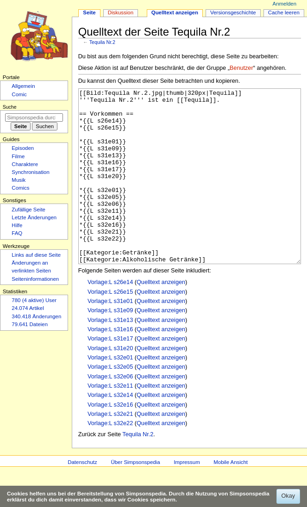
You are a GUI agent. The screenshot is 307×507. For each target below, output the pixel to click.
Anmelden (285, 3)
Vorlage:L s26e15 (110, 326)
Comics (20, 188)
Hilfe (17, 225)
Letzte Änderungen (34, 217)
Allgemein (23, 86)
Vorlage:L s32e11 (110, 420)
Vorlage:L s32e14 (110, 430)
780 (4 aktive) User (34, 300)
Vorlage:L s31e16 (110, 364)
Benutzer (241, 68)
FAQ (17, 233)
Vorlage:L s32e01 (110, 392)
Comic (19, 94)
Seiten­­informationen (35, 279)
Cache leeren (284, 12)
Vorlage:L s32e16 (110, 439)
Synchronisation (31, 172)
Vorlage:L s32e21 (110, 448)
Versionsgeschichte (233, 12)
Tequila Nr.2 (102, 42)
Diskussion (120, 12)
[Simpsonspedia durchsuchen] (34, 117)
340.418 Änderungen (36, 316)
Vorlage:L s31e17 (110, 373)
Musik (18, 180)
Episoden (23, 148)
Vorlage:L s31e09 (110, 345)
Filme (18, 156)
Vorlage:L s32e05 (110, 401)
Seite (89, 12)
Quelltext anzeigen (161, 317)
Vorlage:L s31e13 (110, 355)
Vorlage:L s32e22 (110, 458)
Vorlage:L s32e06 (110, 411)
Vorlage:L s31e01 (110, 336)
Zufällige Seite (28, 209)
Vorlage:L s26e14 (110, 317)
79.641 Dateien (30, 324)
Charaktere (25, 164)
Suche (10, 107)
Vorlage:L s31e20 (110, 383)
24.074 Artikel (28, 308)
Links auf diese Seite (36, 255)
